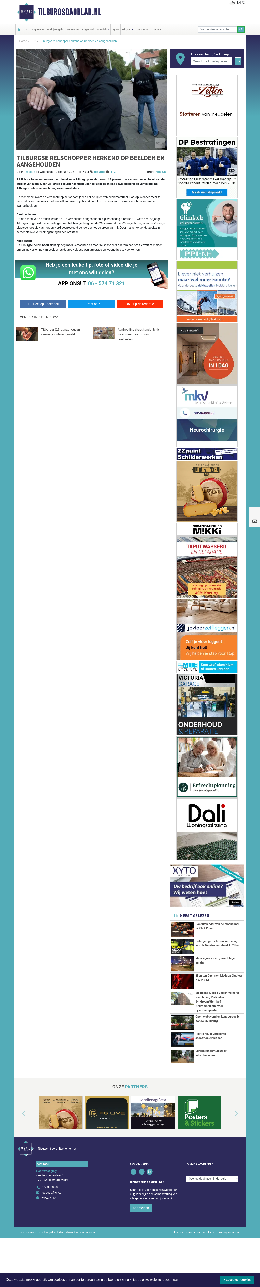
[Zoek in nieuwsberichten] (218, 29)
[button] (19, 1159)
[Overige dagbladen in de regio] (212, 1216)
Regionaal (88, 29)
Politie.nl (160, 172)
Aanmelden (141, 1245)
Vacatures (142, 29)
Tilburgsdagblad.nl (69, 12)
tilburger (99, 172)
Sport (115, 29)
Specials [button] (102, 29)
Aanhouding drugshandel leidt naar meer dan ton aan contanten (138, 334)
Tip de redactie (140, 304)
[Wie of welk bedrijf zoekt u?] (211, 61)
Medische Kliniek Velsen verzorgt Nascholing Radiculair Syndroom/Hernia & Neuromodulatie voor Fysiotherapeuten (217, 1008)
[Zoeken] (241, 29)
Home (23, 41)
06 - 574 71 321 (106, 283)
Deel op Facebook (43, 304)
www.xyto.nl (49, 1235)
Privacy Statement (229, 1269)
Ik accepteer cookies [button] (237, 1279)
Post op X (91, 304)
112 (26, 29)
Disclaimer (209, 1269)
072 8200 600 (50, 1224)
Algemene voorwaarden (186, 1269)
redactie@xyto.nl (52, 1230)
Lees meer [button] (170, 1279)
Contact (156, 29)
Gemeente (73, 29)
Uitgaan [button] (126, 29)
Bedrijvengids (55, 29)
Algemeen (38, 29)
